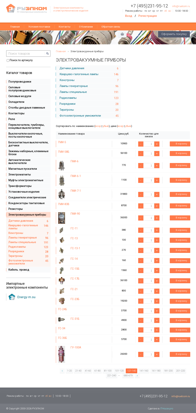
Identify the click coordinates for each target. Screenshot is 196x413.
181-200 (168, 370)
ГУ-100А (76, 347)
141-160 (143, 370)
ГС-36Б (62, 337)
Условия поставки (39, 26)
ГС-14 (74, 258)
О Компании (86, 26)
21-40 (78, 370)
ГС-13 (74, 238)
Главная (15, 26)
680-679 (128, 375)
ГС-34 (61, 328)
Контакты (64, 26)
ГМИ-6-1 (76, 176)
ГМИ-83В (63, 204)
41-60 (88, 370)
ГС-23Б (75, 299)
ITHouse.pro (166, 408)
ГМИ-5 (62, 142)
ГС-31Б (75, 318)
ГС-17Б (75, 278)
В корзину (179, 144)
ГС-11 (74, 228)
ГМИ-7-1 (76, 190)
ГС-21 (74, 289)
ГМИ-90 (75, 213)
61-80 (97, 370)
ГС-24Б (62, 309)
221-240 (111, 375)
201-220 (180, 370)
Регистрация (147, 16)
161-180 (156, 370)
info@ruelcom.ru (181, 6)
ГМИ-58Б (63, 151)
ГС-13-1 (75, 248)
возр (98, 126)
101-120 (119, 370)
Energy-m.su (26, 297)
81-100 (107, 370)
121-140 (131, 370)
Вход (128, 16)
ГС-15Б (75, 268)
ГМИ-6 (74, 161)
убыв (106, 126)
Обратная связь (110, 26)
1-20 (69, 370)
